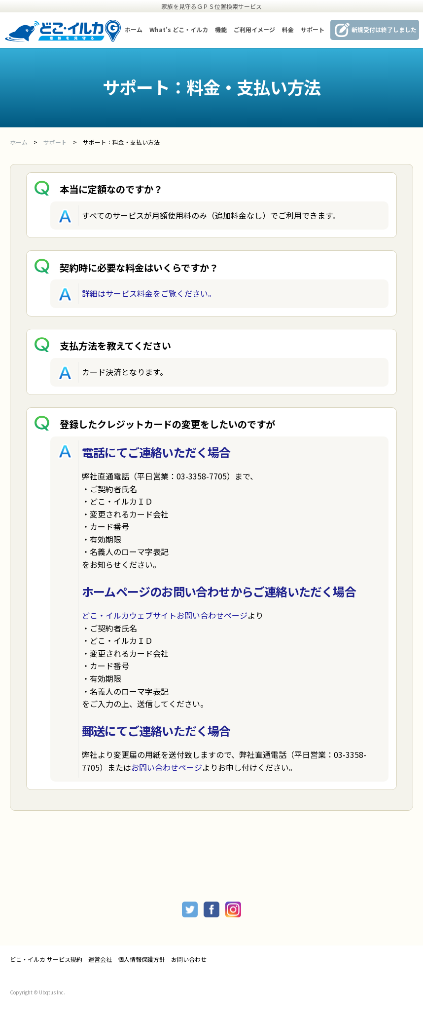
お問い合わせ (189, 959)
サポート (312, 29)
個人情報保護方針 (141, 959)
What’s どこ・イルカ (178, 29)
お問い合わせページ (166, 767)
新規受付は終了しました (384, 29)
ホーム (133, 29)
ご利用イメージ (254, 29)
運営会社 (100, 959)
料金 (288, 29)
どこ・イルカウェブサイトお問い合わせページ (164, 615)
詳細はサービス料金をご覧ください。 (149, 293)
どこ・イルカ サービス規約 (46, 959)
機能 (221, 29)
